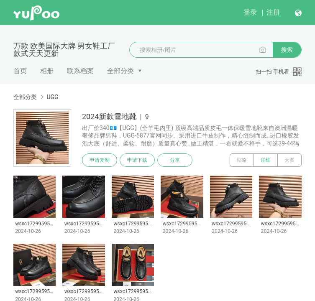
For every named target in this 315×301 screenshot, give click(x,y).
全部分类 (120, 71)
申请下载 (137, 160)
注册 (273, 12)
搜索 (287, 49)
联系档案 (80, 71)
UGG (52, 97)
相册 (47, 71)
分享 (175, 160)
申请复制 (100, 160)
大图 (289, 160)
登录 (250, 12)
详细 (266, 160)
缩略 (242, 160)
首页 (20, 71)
